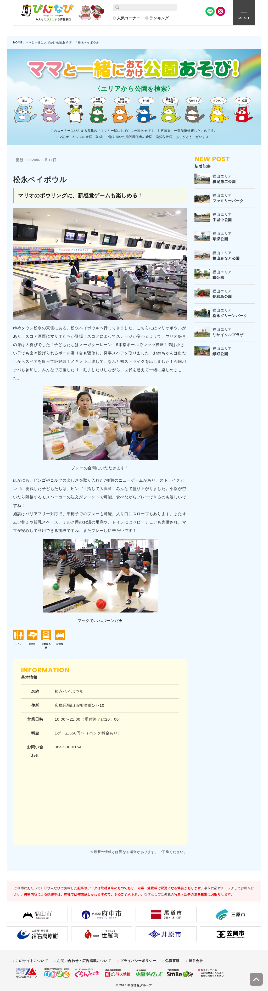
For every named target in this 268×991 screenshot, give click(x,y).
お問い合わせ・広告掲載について (84, 958)
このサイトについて (32, 958)
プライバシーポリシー (138, 958)
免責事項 (172, 958)
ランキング (159, 18)
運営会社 (196, 958)
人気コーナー (128, 18)
